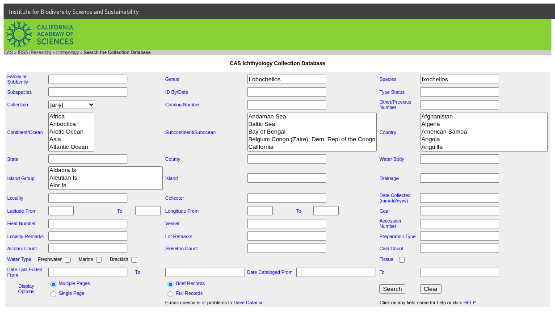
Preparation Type (397, 236)
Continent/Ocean (25, 132)
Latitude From (22, 211)
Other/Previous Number (395, 104)
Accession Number (390, 223)
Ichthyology (67, 52)
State (12, 159)
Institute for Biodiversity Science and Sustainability (74, 11)
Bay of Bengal (312, 132)
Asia (71, 139)
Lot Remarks (178, 236)
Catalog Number (182, 104)
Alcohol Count (22, 248)
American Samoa (483, 132)
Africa (71, 117)
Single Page (71, 293)
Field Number (21, 223)
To (119, 211)
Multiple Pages (74, 283)
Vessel (172, 223)
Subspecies (19, 92)
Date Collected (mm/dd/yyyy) (395, 198)
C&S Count (391, 248)
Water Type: (20, 259)
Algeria (483, 124)
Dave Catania (248, 302)
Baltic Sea (312, 124)
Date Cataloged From (270, 272)
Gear (384, 211)
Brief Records (190, 283)
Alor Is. (105, 185)
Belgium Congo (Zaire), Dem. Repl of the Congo (312, 139)
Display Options (26, 288)
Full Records (189, 293)
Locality (15, 198)
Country (387, 132)
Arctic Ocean (71, 132)
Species (387, 79)
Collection (17, 104)
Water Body (391, 159)
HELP (469, 302)
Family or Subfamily (17, 79)
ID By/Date (177, 92)
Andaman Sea (312, 117)
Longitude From (182, 211)
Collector (174, 198)
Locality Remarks (25, 236)
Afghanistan (483, 117)
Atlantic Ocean (71, 147)
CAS (8, 52)
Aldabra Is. (105, 170)
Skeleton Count (181, 248)
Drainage (389, 178)
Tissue (386, 259)
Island (171, 178)
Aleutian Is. (105, 178)
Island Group (20, 178)
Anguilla (483, 147)
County (173, 159)
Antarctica (71, 124)
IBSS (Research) (34, 52)
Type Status (391, 92)
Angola (483, 139)
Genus (172, 79)
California (312, 147)
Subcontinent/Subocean (190, 132)
